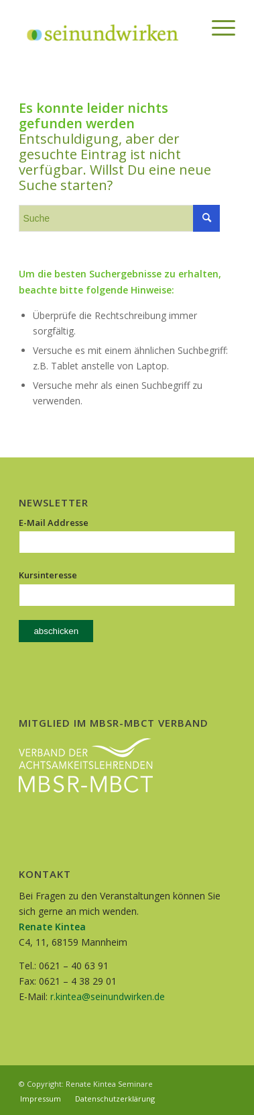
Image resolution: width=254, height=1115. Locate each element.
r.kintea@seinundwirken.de (107, 996)
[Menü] (216, 27)
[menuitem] (185, 27)
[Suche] (185, 27)
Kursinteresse (48, 575)
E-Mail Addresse (53, 523)
